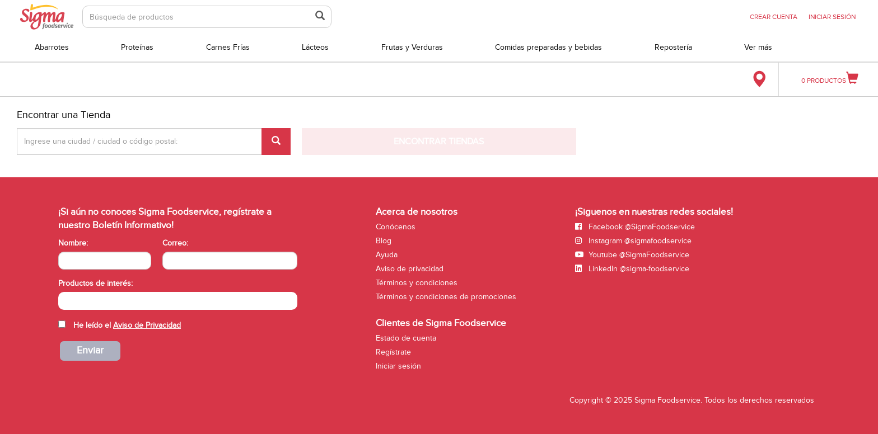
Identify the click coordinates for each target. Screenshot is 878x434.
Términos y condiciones (416, 282)
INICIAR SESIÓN (832, 17)
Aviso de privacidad (409, 268)
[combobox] (177, 301)
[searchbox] (64, 300)
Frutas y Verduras (412, 47)
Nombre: (73, 243)
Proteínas (137, 47)
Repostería (673, 47)
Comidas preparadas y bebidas (548, 47)
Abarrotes (52, 47)
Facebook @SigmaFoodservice (635, 227)
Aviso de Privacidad (147, 325)
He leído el (127, 325)
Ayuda (387, 255)
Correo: (175, 243)
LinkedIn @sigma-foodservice (632, 268)
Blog (383, 241)
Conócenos (395, 227)
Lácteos (315, 47)
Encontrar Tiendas (439, 141)
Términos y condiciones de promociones (446, 296)
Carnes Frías (228, 47)
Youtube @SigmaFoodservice (632, 255)
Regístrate (393, 352)
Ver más (758, 47)
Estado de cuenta (406, 338)
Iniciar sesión (398, 366)
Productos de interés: (95, 283)
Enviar (90, 350)
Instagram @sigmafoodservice (633, 241)
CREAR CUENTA (773, 17)
